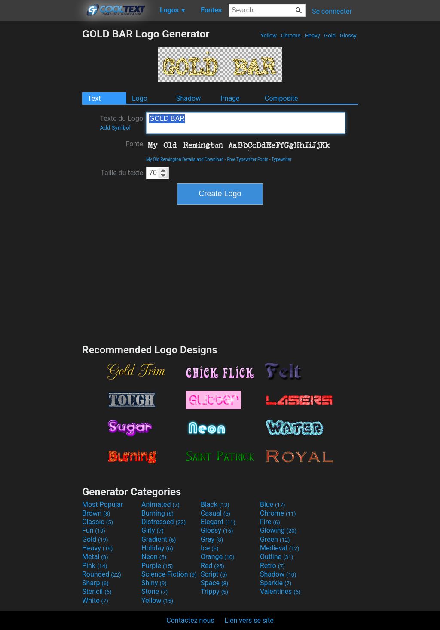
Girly (152, 530)
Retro (272, 566)
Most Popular (102, 504)
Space (214, 583)
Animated (160, 504)
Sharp (95, 583)
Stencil (96, 591)
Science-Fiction (169, 574)
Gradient (158, 539)
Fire (270, 522)
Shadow (188, 98)
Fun (93, 530)
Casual (215, 513)
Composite (281, 98)
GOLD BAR (245, 123)
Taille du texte (122, 173)
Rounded (101, 574)
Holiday (157, 548)
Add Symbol (115, 127)
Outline (276, 557)
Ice (209, 548)
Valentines (280, 591)
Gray (212, 539)
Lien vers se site (249, 620)
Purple (157, 566)
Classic (97, 522)
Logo (139, 98)
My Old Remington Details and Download (185, 159)
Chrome (291, 35)
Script (214, 574)
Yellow (268, 35)
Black (215, 504)
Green (275, 539)
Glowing (278, 530)
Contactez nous (190, 620)
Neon (153, 557)
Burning (157, 513)
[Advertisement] (40, 157)
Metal (95, 557)
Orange (218, 557)
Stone (154, 591)
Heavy (312, 35)
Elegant (218, 522)
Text (94, 98)
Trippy (214, 591)
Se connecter (332, 11)
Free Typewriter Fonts (247, 159)
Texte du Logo (121, 122)
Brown (96, 513)
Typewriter (282, 159)
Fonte (134, 144)
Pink (94, 566)
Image (230, 98)
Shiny (154, 583)
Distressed (163, 522)
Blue (272, 504)
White (95, 600)
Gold (330, 35)
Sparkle (275, 583)
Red (212, 566)
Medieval (279, 548)
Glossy (348, 35)
